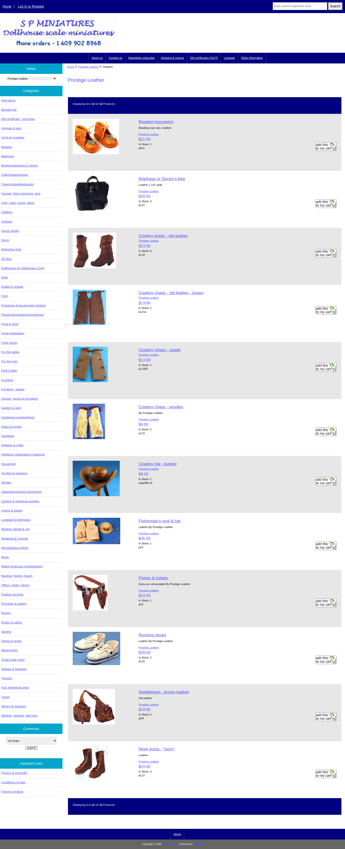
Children (6, 212)
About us (97, 58)
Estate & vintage (12, 286)
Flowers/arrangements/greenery (22, 315)
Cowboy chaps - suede (160, 349)
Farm (4, 296)
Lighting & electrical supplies (20, 501)
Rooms (6, 613)
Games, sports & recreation (19, 398)
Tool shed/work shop (15, 687)
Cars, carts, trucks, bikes (17, 203)
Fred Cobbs (9, 370)
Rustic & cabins (11, 622)
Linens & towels (11, 510)
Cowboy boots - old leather (163, 235)
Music (5, 557)
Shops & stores (11, 641)
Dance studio (10, 231)
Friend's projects (12, 791)
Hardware (7, 436)
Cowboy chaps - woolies (161, 406)
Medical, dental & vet (15, 529)
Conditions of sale (13, 782)
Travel (5, 697)
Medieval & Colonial (14, 538)
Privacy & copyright (14, 773)
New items (8, 100)
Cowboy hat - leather (158, 463)
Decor (5, 240)
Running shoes (152, 635)
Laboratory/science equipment (21, 492)
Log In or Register (31, 6)
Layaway (229, 58)
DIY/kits (6, 259)
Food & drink (9, 324)
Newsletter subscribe (141, 58)
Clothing (6, 221)
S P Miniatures (170, 844)
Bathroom (7, 156)
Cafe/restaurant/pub (14, 175)
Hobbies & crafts (12, 445)
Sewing (6, 631)
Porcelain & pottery (14, 603)
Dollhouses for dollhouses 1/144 (22, 268)
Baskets (6, 147)
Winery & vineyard (13, 706)
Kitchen (6, 482)
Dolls (4, 277)
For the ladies (10, 352)
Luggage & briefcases (15, 520)
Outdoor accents (12, 594)
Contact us (115, 58)
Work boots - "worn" (157, 749)
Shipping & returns (172, 58)
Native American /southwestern (22, 566)
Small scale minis (12, 660)
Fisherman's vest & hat (159, 520)
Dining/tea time (11, 249)
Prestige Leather (88, 66)
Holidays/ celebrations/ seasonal (23, 454)
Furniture (7, 380)
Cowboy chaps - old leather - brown (171, 292)
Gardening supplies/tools (17, 417)
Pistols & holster (153, 578)
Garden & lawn (11, 408)
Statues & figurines (14, 669)
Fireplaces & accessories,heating (23, 305)
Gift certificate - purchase (18, 119)
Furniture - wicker (12, 389)
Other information (252, 58)
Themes (6, 678)
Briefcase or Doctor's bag (162, 178)
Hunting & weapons (14, 473)
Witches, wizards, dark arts (19, 715)
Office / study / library (15, 585)
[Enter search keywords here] (300, 6)
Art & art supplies (12, 137)
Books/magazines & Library (19, 165)
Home (7, 6)
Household (8, 464)
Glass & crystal (11, 426)
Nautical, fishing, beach (17, 576)
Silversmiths (9, 650)
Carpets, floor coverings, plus (20, 193)
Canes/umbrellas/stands (17, 184)
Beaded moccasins (156, 121)
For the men (9, 361)
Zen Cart (198, 844)
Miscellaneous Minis (14, 548)
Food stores (9, 343)
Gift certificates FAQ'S (204, 58)
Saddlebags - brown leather (164, 692)
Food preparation (12, 333)
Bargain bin (9, 109)
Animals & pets (11, 128)
